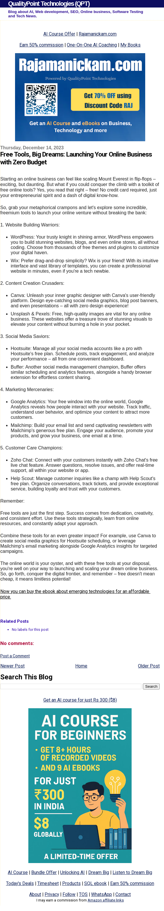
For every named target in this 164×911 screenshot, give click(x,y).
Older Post (149, 666)
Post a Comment (15, 656)
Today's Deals (20, 883)
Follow (68, 894)
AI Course (18, 872)
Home (81, 666)
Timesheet (48, 883)
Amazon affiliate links (106, 900)
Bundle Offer (44, 872)
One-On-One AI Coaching (92, 45)
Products (71, 883)
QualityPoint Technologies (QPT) (48, 3)
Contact (123, 894)
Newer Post (12, 666)
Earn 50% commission (41, 45)
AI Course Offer (59, 34)
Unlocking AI (72, 872)
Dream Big (98, 872)
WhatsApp (101, 894)
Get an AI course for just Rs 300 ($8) (80, 700)
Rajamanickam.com (98, 34)
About (35, 894)
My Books (130, 45)
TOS (83, 894)
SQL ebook (95, 883)
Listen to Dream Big (132, 872)
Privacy (52, 894)
